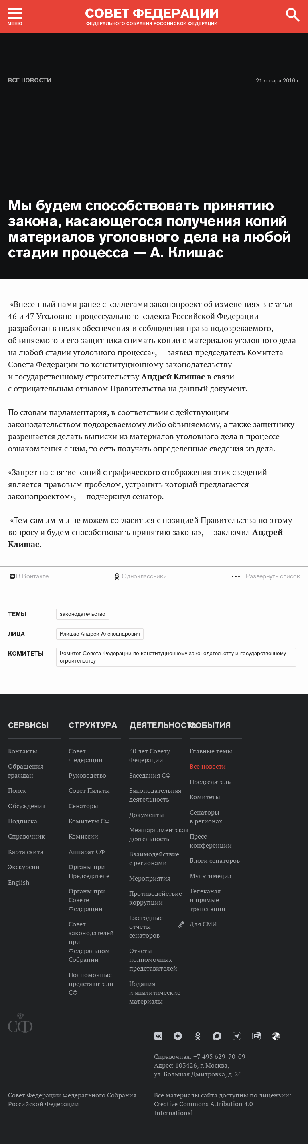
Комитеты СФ (89, 821)
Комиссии (83, 836)
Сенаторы (83, 806)
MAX (217, 1036)
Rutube (256, 1036)
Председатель (210, 782)
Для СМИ (203, 924)
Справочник (26, 836)
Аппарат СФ (87, 852)
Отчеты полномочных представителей (153, 959)
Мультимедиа (210, 876)
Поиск (17, 790)
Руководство (87, 775)
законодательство (82, 613)
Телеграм (237, 1036)
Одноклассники (144, 576)
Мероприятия (149, 878)
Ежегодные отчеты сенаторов (146, 926)
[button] (15, 16)
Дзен (178, 1036)
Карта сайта (25, 852)
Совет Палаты (89, 790)
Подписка (22, 821)
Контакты (22, 751)
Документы (146, 815)
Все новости (29, 80)
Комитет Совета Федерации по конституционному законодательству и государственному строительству (173, 657)
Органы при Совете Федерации (87, 900)
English (18, 882)
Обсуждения (26, 806)
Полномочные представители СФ (91, 983)
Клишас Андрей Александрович (100, 633)
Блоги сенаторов (215, 860)
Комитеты (205, 797)
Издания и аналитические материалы (154, 992)
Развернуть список (273, 576)
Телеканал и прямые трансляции (207, 900)
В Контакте (32, 576)
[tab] (154, 576)
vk (158, 1036)
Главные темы (211, 751)
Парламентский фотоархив (276, 1036)
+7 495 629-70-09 (219, 1056)
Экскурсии (24, 867)
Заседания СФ (150, 775)
